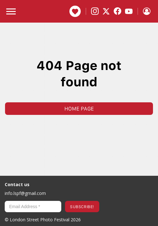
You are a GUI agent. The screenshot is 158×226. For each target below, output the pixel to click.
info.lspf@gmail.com (25, 193)
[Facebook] (117, 11)
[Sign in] (147, 11)
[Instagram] (95, 11)
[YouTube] (129, 11)
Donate (75, 11)
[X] (106, 11)
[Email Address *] (33, 206)
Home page (79, 108)
